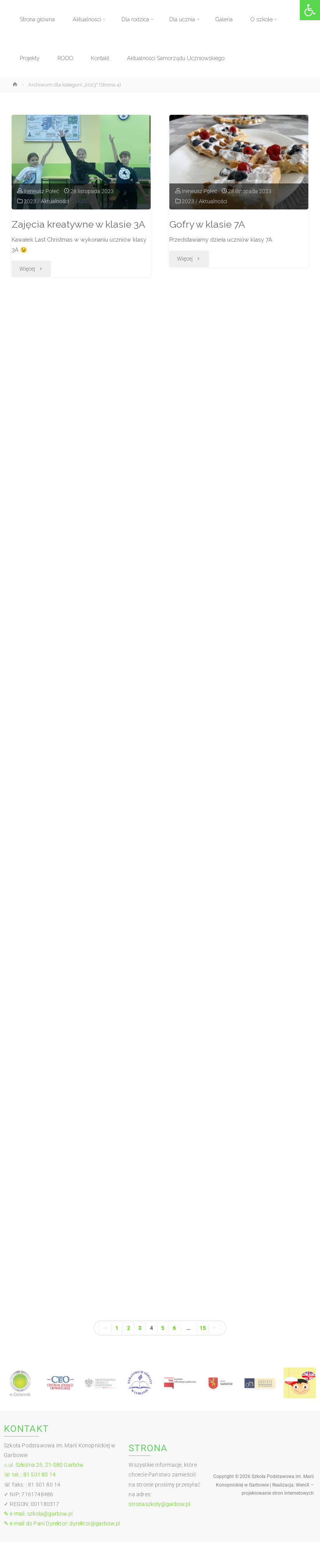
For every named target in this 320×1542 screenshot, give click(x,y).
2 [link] (128, 1328)
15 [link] (203, 1328)
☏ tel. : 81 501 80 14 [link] (30, 1474)
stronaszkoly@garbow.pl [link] (159, 1504)
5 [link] (162, 1328)
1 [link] (116, 1328)
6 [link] (174, 1328)
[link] (310, 10)
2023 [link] (30, 201)
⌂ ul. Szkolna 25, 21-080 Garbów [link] (44, 1465)
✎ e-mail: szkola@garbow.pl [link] (38, 1514)
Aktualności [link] (55, 201)
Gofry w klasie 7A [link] (207, 224)
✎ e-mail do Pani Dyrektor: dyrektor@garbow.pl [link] (62, 1523)
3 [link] (139, 1328)
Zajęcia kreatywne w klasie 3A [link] (79, 224)
